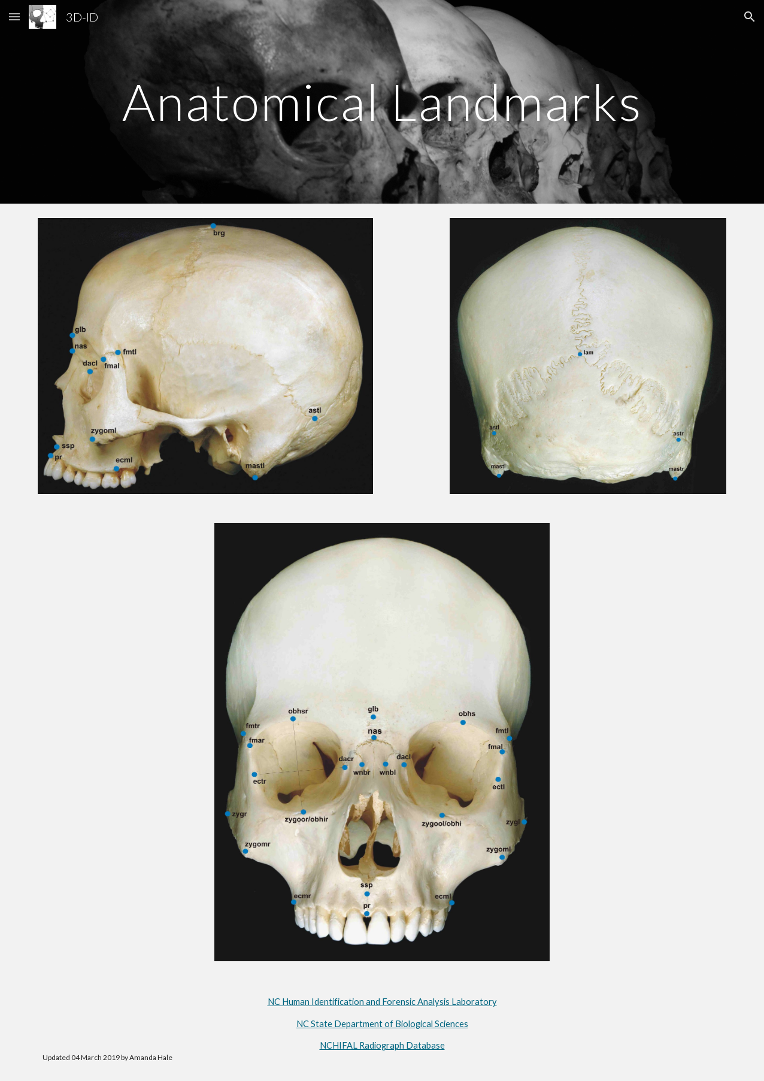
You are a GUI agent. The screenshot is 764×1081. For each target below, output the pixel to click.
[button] (14, 16)
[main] (382, 101)
